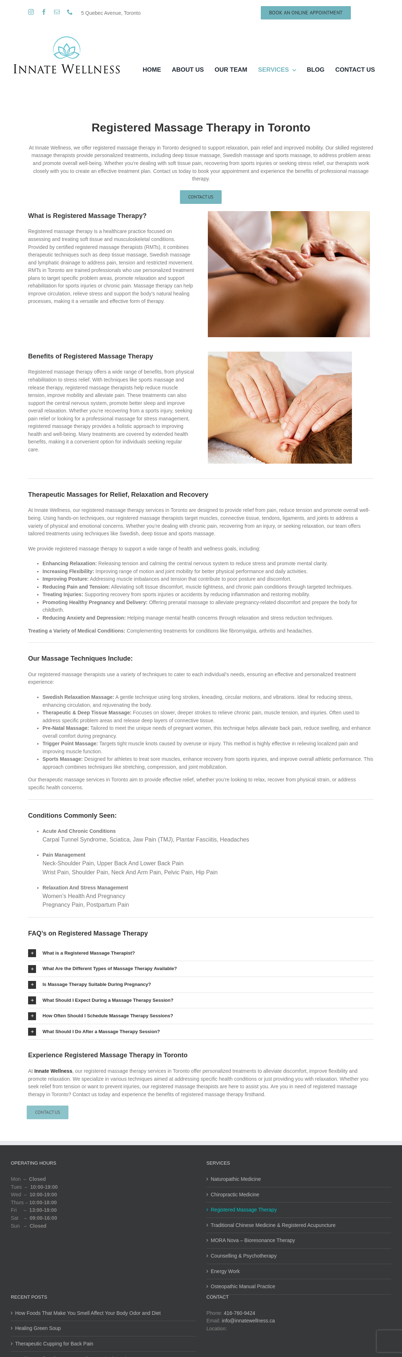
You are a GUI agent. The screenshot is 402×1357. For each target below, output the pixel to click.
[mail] (57, 12)
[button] (201, 953)
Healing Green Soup (38, 1328)
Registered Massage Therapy (244, 1210)
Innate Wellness (53, 1071)
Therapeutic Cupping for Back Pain (54, 1344)
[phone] (70, 12)
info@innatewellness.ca (248, 1320)
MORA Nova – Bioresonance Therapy (253, 1240)
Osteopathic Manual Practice (243, 1286)
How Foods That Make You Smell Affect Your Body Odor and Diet (88, 1313)
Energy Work (225, 1271)
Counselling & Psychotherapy (244, 1256)
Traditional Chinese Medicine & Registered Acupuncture (273, 1225)
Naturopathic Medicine (236, 1179)
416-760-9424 (239, 1313)
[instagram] (31, 12)
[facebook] (44, 12)
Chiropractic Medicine (235, 1194)
